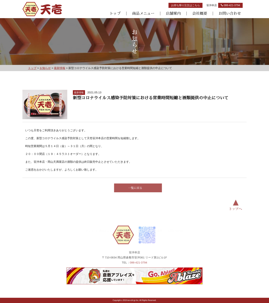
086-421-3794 (138, 266)
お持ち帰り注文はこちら (185, 5)
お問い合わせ (230, 13)
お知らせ (141, 223)
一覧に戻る (139, 187)
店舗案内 (173, 13)
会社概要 (199, 13)
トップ (115, 13)
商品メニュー (143, 13)
